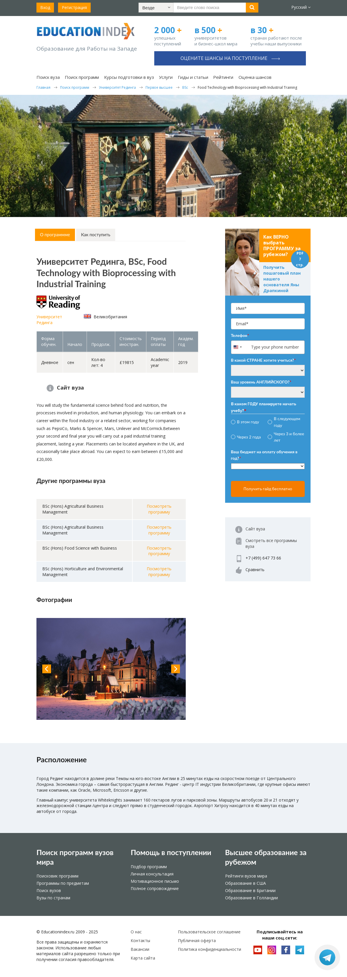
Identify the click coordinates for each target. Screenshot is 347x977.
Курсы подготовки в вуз (129, 77)
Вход (45, 7)
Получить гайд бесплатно (267, 488)
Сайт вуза (70, 387)
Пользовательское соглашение (209, 932)
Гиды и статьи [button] (193, 77)
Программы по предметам (62, 883)
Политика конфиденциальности (209, 949)
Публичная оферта (197, 940)
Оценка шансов (255, 77)
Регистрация (74, 7)
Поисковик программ (57, 876)
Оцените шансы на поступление (230, 58)
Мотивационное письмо (155, 881)
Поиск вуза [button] (48, 77)
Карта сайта (143, 958)
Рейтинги (223, 77)
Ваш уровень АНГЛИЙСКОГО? (261, 381)
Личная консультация (152, 874)
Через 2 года (249, 436)
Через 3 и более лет (289, 437)
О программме (55, 234)
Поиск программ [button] (82, 77)
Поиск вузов (48, 890)
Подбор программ (149, 866)
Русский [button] (301, 7)
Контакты (140, 940)
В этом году (248, 421)
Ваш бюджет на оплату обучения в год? (264, 455)
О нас (136, 932)
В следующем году (287, 421)
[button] (156, 8)
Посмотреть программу (159, 509)
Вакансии (140, 949)
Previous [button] (46, 669)
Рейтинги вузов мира (246, 876)
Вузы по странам (53, 897)
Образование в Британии (250, 890)
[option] (111, 669)
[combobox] (240, 347)
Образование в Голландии (251, 897)
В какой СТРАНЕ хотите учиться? (263, 360)
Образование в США (245, 883)
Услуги (166, 77)
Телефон (240, 335)
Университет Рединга (49, 319)
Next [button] (175, 669)
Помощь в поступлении (171, 852)
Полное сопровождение (155, 888)
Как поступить (95, 234)
